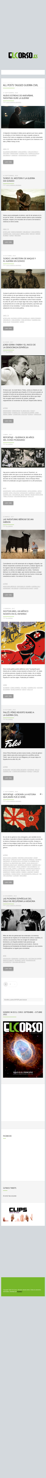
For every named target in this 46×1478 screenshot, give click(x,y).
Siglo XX (31, 496)
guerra (38, 493)
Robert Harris (16, 872)
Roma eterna (16, 874)
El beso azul (25, 410)
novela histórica (9, 870)
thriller (36, 771)
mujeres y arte (20, 960)
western (18, 235)
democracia (16, 410)
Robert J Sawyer (27, 872)
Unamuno (14, 155)
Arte (4, 488)
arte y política (14, 493)
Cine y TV (6, 149)
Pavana (23, 870)
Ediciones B (21, 586)
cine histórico (33, 151)
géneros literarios (24, 865)
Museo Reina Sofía (37, 494)
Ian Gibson (14, 588)
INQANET (19, 1291)
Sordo (11, 235)
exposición (24, 493)
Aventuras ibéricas (9, 586)
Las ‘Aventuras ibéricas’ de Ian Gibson (18, 520)
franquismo (14, 153)
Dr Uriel (24, 687)
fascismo (6, 153)
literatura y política (20, 414)
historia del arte (18, 494)
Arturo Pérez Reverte (18, 769)
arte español (32, 491)
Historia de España (27, 412)
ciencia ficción (16, 859)
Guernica (31, 493)
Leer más (8, 162)
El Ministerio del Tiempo (18, 863)
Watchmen (23, 875)
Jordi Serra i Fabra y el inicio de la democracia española (19, 346)
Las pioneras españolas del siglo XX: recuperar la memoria (19, 900)
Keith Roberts (32, 866)
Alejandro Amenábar (10, 151)
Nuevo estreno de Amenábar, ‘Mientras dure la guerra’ (18, 97)
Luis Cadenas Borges (13, 102)
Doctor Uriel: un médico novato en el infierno (15, 612)
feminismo (14, 958)
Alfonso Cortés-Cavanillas (20, 318)
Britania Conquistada (25, 857)
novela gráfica (16, 689)
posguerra (15, 322)
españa (28, 586)
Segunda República (20, 496)
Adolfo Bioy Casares (10, 857)
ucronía (16, 875)
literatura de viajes (26, 588)
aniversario (7, 410)
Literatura (21, 868)
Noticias (10, 83)
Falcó (37, 769)
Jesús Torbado (22, 866)
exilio (33, 410)
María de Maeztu (8, 960)
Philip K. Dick (30, 870)
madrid (27, 494)
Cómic (5, 685)
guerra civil (23, 153)
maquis (32, 233)
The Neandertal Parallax (29, 874)
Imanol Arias (24, 233)
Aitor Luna (6, 232)
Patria (18, 870)
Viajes (36, 588)
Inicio (4, 83)
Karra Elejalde (34, 153)
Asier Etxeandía (16, 232)
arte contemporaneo (19, 491)
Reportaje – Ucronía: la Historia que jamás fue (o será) (19, 795)
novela (30, 414)
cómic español (15, 687)
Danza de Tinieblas (28, 859)
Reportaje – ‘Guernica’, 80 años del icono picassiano (18, 438)
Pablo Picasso (8, 496)
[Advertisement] (23, 25)
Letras (5, 408)
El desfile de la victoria (19, 861)
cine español (22, 151)
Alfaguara (6, 769)
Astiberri (6, 687)
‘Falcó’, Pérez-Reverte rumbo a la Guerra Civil (18, 713)
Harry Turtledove (9, 866)
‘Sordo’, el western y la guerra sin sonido (19, 179)
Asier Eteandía (35, 318)
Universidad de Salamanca (27, 155)
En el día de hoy (32, 863)
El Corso (9, 351)
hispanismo (6, 588)
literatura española (19, 771)
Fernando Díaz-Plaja (10, 865)
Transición (37, 414)
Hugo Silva (16, 233)
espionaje (30, 769)
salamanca (6, 155)
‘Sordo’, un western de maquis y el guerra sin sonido (19, 260)
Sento (24, 689)
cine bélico (26, 232)
